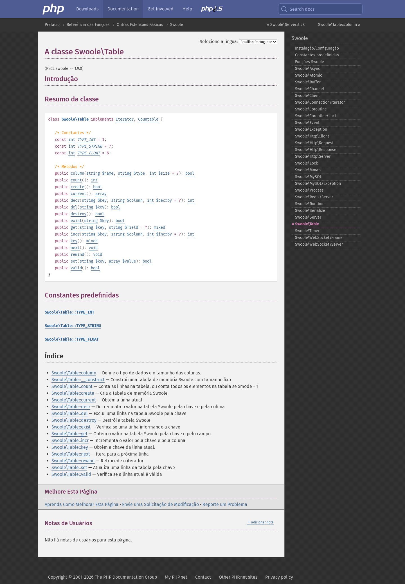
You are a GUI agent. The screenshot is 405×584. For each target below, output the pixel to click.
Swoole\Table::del (69, 413)
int (71, 139)
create (77, 187)
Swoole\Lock (306, 163)
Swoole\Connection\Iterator (320, 102)
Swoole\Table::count (72, 386)
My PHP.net (176, 577)
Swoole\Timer (307, 230)
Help (187, 9)
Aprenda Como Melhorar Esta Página (81, 504)
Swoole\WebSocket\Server (319, 244)
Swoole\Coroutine (311, 109)
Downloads (87, 9)
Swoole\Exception (311, 129)
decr (75, 200)
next (75, 247)
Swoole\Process (309, 190)
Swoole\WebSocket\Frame (319, 237)
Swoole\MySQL (308, 176)
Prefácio (52, 24)
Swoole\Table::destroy (73, 420)
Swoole (176, 24)
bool (189, 173)
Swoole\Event (307, 122)
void (93, 247)
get (74, 227)
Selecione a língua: (219, 41)
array (101, 193)
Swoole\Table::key (69, 447)
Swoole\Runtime (310, 203)
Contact (203, 577)
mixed (159, 227)
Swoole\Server (308, 217)
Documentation (123, 9)
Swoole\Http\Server (312, 156)
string (93, 173)
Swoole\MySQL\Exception (318, 183)
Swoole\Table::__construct (78, 379)
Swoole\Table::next (70, 454)
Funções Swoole (309, 61)
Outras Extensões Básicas (140, 24)
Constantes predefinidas (317, 55)
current (78, 193)
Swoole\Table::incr (70, 440)
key (74, 241)
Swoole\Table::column (73, 373)
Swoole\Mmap (308, 170)
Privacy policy (279, 577)
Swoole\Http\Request (314, 143)
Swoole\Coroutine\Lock (316, 116)
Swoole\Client (307, 95)
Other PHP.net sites (238, 577)
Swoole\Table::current (73, 400)
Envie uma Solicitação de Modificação (160, 504)
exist (76, 220)
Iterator (125, 119)
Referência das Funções (88, 24)
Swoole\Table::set (69, 467)
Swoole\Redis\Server (314, 197)
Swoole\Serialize (310, 210)
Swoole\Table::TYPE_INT (69, 312)
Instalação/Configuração (317, 48)
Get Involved (161, 9)
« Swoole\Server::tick (286, 24)
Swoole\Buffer (308, 82)
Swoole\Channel (309, 88)
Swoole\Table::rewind (73, 460)
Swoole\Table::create (72, 393)
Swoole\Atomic (308, 75)
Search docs (297, 9)
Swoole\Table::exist (71, 427)
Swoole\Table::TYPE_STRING (73, 325)
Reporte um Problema (224, 504)
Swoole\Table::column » (339, 24)
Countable (148, 119)
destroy (78, 214)
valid (76, 268)
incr (75, 234)
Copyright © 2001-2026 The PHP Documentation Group (102, 577)
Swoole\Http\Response (315, 149)
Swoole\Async (307, 68)
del (74, 207)
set (74, 261)
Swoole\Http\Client (312, 136)
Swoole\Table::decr (70, 406)
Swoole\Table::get (69, 433)
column (77, 173)
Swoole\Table (307, 224)
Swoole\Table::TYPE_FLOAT (72, 339)
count (76, 180)
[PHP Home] (53, 9)
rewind (77, 254)
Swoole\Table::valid (71, 474)
